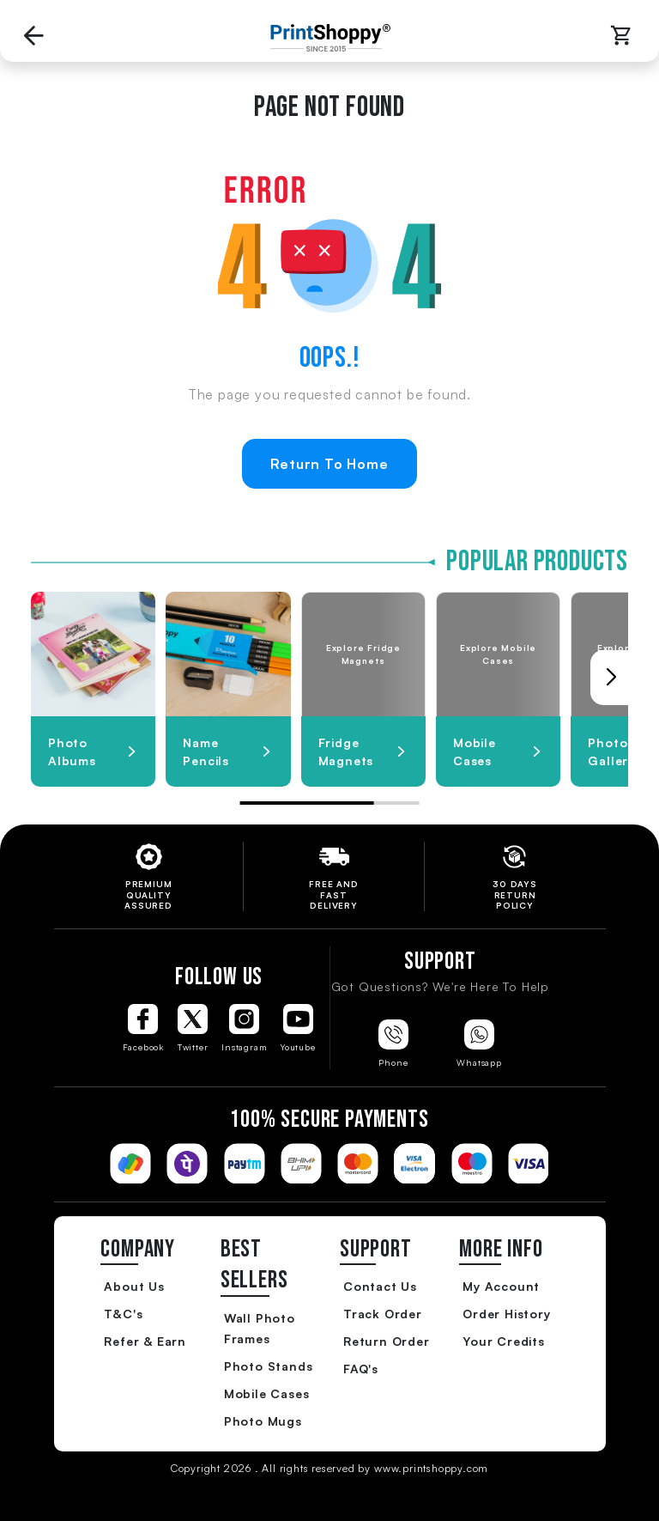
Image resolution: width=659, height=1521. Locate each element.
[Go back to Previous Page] (34, 37)
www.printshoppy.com (431, 1468)
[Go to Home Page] (326, 38)
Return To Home (329, 463)
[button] (611, 677)
